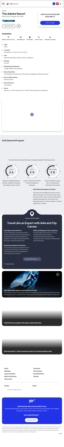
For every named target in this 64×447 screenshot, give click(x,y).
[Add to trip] (32, 114)
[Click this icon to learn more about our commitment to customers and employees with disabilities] (4, 399)
